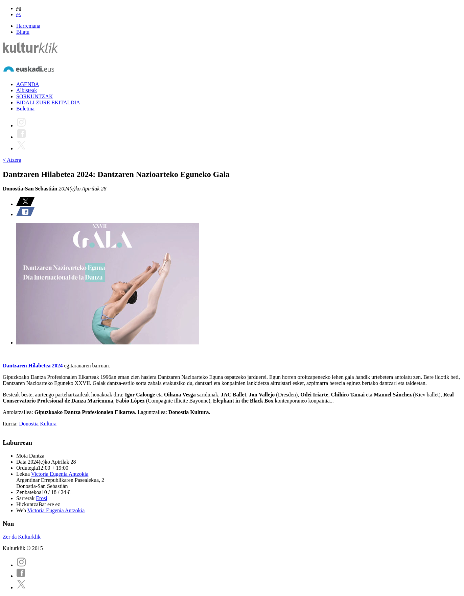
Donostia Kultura (37, 423)
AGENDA (27, 84)
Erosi (41, 498)
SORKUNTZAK (34, 96)
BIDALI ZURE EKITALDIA (48, 102)
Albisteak (26, 90)
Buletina (25, 108)
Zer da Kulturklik (22, 537)
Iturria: (11, 423)
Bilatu (22, 32)
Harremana (28, 26)
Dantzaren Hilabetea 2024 (33, 365)
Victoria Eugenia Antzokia (60, 474)
